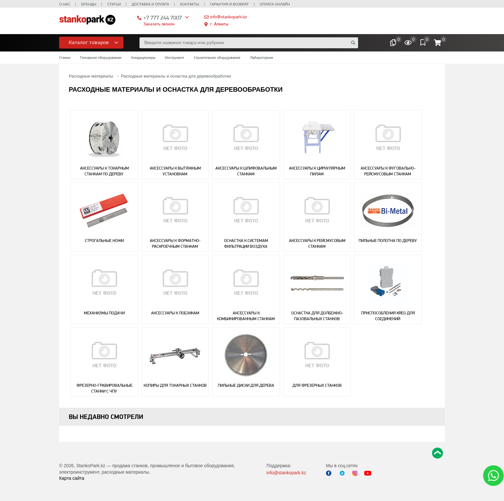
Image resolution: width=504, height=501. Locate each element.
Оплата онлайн (275, 4)
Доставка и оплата (150, 4)
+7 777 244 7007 (162, 17)
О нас (64, 4)
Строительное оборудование (217, 57)
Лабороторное (261, 57)
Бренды (88, 4)
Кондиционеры (143, 57)
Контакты (189, 4)
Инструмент (174, 57)
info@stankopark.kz (228, 16)
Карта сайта (71, 478)
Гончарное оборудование (101, 57)
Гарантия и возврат (229, 4)
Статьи (114, 4)
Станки (64, 57)
